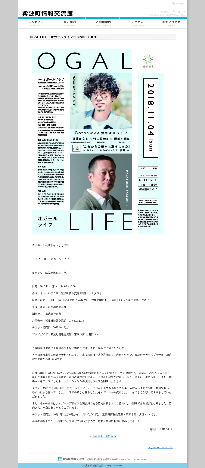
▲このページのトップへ (160, 447)
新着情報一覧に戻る (104, 436)
